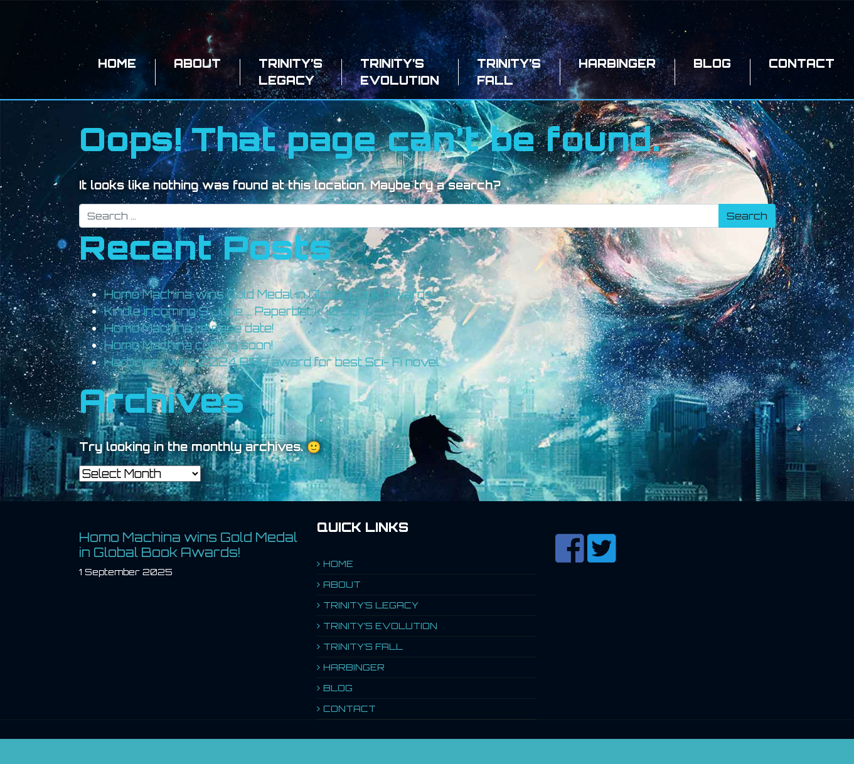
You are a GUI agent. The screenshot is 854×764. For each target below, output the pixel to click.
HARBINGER (617, 63)
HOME (117, 63)
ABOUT (197, 63)
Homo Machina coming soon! (189, 345)
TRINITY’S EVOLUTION (399, 71)
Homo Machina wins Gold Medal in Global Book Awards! (269, 294)
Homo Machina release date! (189, 328)
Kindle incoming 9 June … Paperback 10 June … (243, 311)
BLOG (712, 63)
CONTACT (802, 63)
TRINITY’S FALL (509, 71)
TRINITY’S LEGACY (291, 71)
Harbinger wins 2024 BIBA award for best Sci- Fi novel (271, 362)
